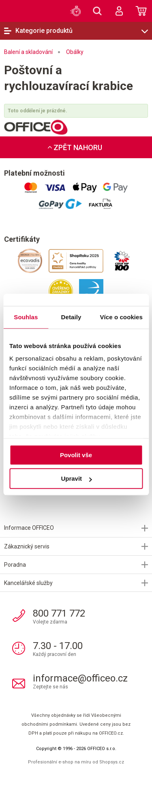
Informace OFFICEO (29, 528)
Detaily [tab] (71, 317)
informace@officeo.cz (80, 678)
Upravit (76, 478)
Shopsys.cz (111, 762)
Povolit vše (76, 454)
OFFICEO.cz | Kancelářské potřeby (24, 10)
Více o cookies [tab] (121, 317)
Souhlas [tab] (26, 317)
